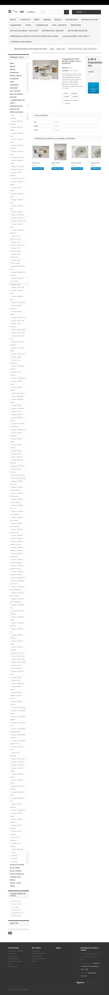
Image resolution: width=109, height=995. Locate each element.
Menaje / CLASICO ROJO (16, 225)
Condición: (65, 70)
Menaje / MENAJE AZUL (18, 577)
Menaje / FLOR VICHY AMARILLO (17, 343)
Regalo (13, 852)
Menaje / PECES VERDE (18, 662)
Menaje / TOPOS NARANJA (15, 174)
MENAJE (47, 19)
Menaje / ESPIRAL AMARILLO (16, 434)
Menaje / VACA (15, 284)
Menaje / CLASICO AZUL (18, 221)
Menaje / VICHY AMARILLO (15, 325)
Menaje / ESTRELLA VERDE (16, 642)
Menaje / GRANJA (16, 451)
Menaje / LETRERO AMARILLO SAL (16, 531)
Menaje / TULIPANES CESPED (17, 367)
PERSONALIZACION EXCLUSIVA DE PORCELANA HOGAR (34, 36)
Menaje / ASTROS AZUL (18, 354)
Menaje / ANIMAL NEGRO (16, 688)
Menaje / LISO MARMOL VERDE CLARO (18, 742)
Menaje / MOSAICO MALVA (16, 141)
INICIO (13, 19)
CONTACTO (25, 19)
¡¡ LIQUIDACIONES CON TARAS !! (75, 36)
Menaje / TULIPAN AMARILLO (16, 821)
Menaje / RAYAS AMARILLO (15, 470)
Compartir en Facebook (71, 100)
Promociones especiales (15, 951)
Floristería (14, 855)
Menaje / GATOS (16, 411)
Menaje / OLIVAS (16, 677)
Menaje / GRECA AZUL (18, 218)
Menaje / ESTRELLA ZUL (16, 630)
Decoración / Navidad (53, 30)
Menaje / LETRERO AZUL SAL (16, 507)
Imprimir (67, 103)
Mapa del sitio (12, 966)
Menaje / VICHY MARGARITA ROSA (15, 249)
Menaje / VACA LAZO (17, 287)
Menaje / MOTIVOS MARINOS (16, 461)
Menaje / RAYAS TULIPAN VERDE (15, 261)
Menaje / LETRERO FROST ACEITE (16, 495)
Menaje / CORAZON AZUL (16, 153)
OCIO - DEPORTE (59, 25)
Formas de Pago (16, 904)
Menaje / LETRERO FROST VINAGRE (16, 501)
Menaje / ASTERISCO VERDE (17, 618)
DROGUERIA (76, 25)
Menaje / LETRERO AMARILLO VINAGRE (16, 549)
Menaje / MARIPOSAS (17, 762)
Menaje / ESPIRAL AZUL (18, 429)
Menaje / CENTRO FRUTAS (16, 703)
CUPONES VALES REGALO (21, 41)
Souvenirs (14, 858)
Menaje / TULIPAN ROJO (18, 378)
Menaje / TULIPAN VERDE (16, 815)
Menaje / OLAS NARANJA (15, 845)
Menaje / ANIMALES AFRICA (16, 781)
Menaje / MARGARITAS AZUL (17, 268)
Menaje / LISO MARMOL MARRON (18, 718)
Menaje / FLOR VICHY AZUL (17, 337)
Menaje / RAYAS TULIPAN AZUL (15, 255)
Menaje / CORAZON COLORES (16, 147)
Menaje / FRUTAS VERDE (16, 313)
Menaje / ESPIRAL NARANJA (16, 446)
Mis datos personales (38, 958)
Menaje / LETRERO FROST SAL (16, 483)
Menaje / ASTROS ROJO (18, 707)
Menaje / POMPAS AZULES (16, 382)
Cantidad (90, 72)
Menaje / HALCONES (17, 765)
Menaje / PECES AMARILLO (15, 827)
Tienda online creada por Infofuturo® (18, 989)
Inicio (9, 964)
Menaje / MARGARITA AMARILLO (17, 787)
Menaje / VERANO (16, 457)
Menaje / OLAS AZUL (17, 653)
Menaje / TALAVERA (17, 169)
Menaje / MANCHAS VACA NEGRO (16, 280)
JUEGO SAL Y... (96, 163)
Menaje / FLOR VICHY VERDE (17, 349)
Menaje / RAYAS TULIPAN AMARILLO (16, 667)
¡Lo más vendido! (13, 956)
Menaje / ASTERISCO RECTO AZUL (17, 582)
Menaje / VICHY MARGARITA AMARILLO (17, 243)
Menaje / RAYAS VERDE (18, 478)
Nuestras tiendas (16, 916)
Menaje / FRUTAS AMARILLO (16, 307)
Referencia (65, 68)
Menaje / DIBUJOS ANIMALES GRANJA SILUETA (16, 695)
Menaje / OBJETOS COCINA (16, 419)
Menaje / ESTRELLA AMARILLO (16, 636)
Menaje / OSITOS (16, 405)
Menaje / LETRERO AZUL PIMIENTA (16, 513)
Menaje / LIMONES (17, 212)
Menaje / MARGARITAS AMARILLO (17, 274)
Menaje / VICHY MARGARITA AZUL (15, 237)
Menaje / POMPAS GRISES (16, 389)
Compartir (73, 93)
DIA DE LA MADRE (15, 871)
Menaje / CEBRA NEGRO (15, 189)
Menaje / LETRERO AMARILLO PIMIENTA (16, 537)
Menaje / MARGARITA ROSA (17, 793)
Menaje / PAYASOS (17, 414)
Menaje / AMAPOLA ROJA (16, 298)
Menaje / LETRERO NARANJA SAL (16, 555)
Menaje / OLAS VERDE (18, 656)
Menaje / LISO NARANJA (15, 754)
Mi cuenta (36, 948)
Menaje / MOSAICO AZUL (16, 135)
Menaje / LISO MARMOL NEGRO (18, 712)
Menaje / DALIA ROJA (17, 166)
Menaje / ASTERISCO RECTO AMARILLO (17, 588)
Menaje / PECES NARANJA (15, 833)
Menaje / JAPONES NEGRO (16, 183)
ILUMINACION (41, 25)
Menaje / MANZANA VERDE (16, 162)
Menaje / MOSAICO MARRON (16, 123)
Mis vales (35, 961)
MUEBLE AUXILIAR (90, 19)
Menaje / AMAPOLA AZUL (16, 292)
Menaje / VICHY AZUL (17, 320)
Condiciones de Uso (17, 913)
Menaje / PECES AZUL (18, 659)
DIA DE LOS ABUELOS (17, 874)
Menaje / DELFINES (17, 849)
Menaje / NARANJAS (17, 215)
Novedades (11, 953)
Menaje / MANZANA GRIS (16, 207)
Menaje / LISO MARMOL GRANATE (18, 736)
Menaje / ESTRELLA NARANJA (16, 648)
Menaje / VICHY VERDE (18, 330)
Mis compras (36, 951)
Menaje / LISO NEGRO (18, 759)
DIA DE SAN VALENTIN (77, 30)
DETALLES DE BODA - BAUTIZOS (24, 30)
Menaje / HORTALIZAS (18, 393)
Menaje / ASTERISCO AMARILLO (17, 612)
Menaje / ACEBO (16, 357)
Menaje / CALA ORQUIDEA (15, 361)
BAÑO (36, 19)
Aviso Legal (14, 907)
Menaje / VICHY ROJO (18, 333)
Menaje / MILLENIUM (17, 408)
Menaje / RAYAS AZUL (18, 466)
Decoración (14, 861)
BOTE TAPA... (56, 163)
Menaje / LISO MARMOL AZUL (18, 724)
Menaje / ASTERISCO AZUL (17, 606)
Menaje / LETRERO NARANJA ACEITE (16, 567)
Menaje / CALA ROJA (17, 157)
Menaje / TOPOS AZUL (18, 178)
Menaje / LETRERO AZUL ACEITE (16, 519)
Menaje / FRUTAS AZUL (18, 302)
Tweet (65, 93)
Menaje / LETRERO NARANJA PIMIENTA (16, 561)
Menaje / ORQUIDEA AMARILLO (17, 231)
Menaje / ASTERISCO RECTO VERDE (17, 594)
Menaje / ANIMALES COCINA (16, 401)
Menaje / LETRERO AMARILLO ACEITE (16, 543)
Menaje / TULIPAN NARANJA (16, 805)
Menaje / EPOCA (16, 454)
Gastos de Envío (16, 901)
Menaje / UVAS (15, 680)
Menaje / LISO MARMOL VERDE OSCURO (18, 730)
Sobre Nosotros (16, 910)
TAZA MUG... (36, 163)
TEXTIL (28, 25)
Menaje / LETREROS (17, 683)
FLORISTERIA (15, 25)
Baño (13, 115)
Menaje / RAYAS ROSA (18, 475)
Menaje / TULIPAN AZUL (18, 810)
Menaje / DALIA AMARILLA (15, 373)
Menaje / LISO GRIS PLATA (16, 748)
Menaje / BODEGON (17, 396)
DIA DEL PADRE (15, 868)
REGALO (58, 19)
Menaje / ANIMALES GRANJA (16, 775)
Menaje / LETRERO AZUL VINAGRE (16, 525)
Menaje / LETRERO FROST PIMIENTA (16, 489)
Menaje (13, 118)
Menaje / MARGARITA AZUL (17, 799)
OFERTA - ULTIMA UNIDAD (15, 884)
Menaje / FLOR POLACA (18, 317)
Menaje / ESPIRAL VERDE (16, 440)
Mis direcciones (37, 956)
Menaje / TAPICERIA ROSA (17, 195)
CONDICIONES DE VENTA (18, 894)
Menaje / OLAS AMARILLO (15, 839)
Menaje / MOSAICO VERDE (16, 129)
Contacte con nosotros (15, 961)
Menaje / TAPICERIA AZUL (17, 201)
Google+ (66, 96)
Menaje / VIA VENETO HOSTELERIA (17, 425)
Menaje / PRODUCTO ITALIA (17, 673)
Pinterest (75, 96)
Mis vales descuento (38, 953)
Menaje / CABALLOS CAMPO (17, 769)
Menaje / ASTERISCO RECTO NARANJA (17, 600)
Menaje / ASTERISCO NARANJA (17, 624)
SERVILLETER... (76, 163)
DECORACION (72, 19)
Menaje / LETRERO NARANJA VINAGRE (16, 573)
